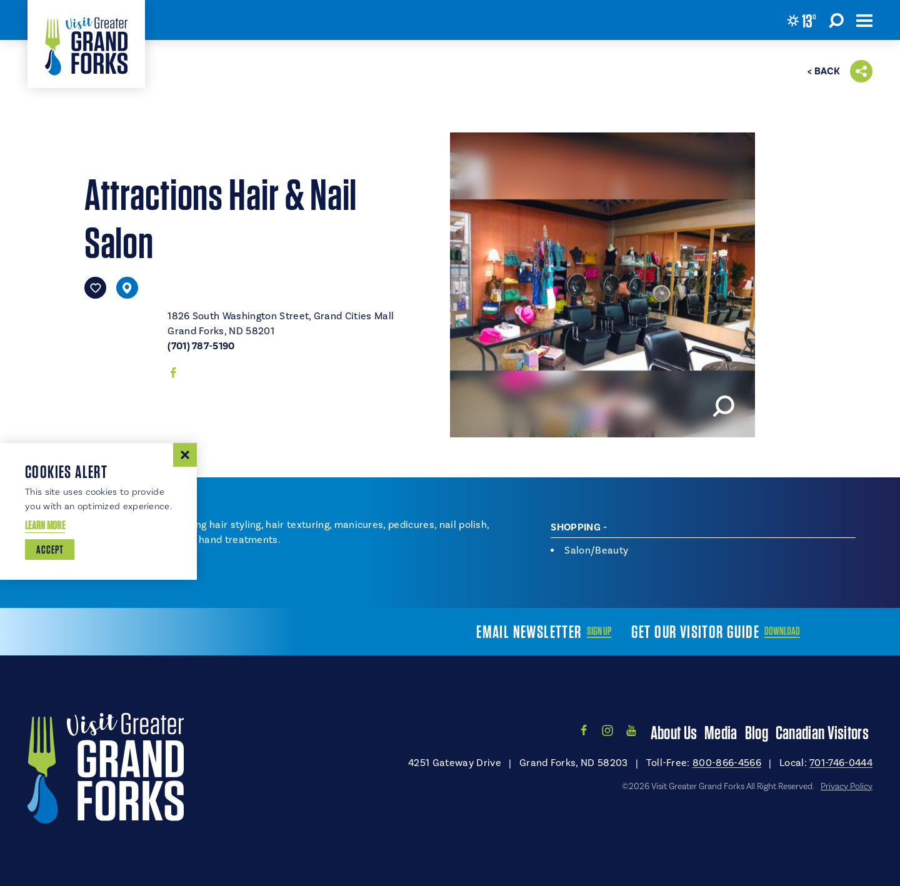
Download (782, 631)
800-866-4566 (726, 763)
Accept (49, 549)
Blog (756, 732)
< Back (824, 71)
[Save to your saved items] (95, 288)
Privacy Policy (846, 786)
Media (721, 732)
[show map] (127, 288)
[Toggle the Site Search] (836, 20)
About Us (674, 732)
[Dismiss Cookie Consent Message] (185, 455)
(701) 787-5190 (201, 346)
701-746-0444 (840, 763)
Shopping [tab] (576, 527)
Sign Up (599, 631)
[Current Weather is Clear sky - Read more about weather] (801, 21)
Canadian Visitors (822, 732)
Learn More (45, 525)
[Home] (86, 44)
